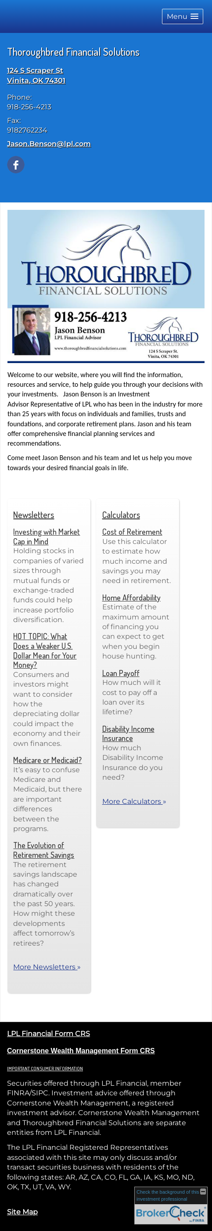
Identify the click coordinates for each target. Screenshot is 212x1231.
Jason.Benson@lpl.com (49, 144)
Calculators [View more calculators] (121, 514)
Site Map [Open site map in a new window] (22, 1212)
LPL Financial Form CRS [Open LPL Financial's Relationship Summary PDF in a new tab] (48, 1033)
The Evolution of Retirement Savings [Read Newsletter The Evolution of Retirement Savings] (43, 850)
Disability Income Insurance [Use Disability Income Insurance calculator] (128, 733)
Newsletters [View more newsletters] (33, 514)
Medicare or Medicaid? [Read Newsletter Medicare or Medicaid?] (47, 760)
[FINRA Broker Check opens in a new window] (171, 1205)
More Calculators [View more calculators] (134, 801)
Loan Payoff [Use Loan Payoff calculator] (121, 673)
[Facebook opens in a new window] (16, 164)
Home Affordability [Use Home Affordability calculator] (131, 597)
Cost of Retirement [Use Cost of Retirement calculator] (132, 531)
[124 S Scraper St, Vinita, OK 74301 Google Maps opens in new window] (36, 76)
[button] (182, 16)
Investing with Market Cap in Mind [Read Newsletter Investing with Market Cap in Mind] (46, 536)
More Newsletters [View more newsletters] (47, 967)
